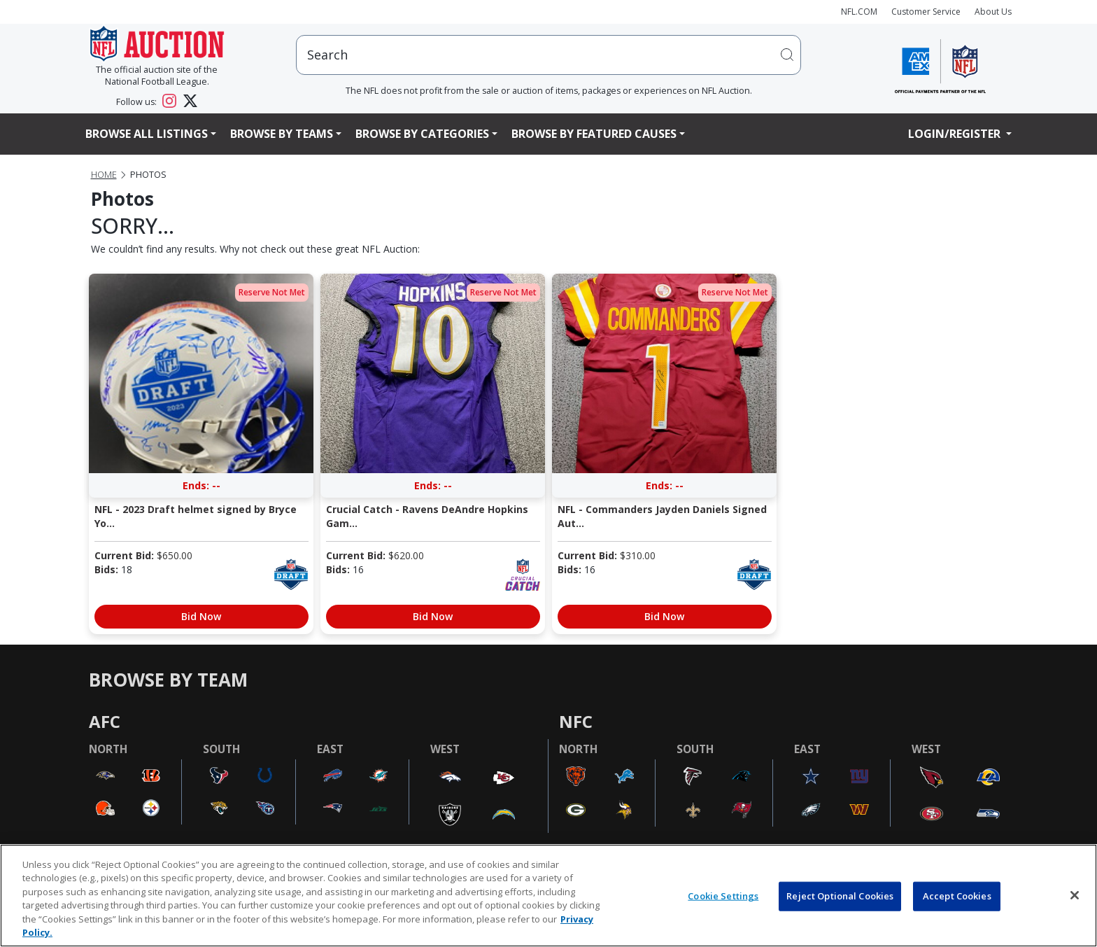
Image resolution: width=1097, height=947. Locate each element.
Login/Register (955, 133)
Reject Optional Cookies (839, 896)
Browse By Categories (422, 133)
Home (104, 175)
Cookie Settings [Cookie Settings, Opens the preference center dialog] (723, 896)
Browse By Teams (281, 133)
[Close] (1074, 895)
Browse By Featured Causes (594, 133)
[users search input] (548, 55)
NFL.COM (859, 11)
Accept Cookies (957, 896)
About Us (993, 11)
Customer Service (926, 11)
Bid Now (201, 616)
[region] (548, 895)
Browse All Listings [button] (146, 133)
